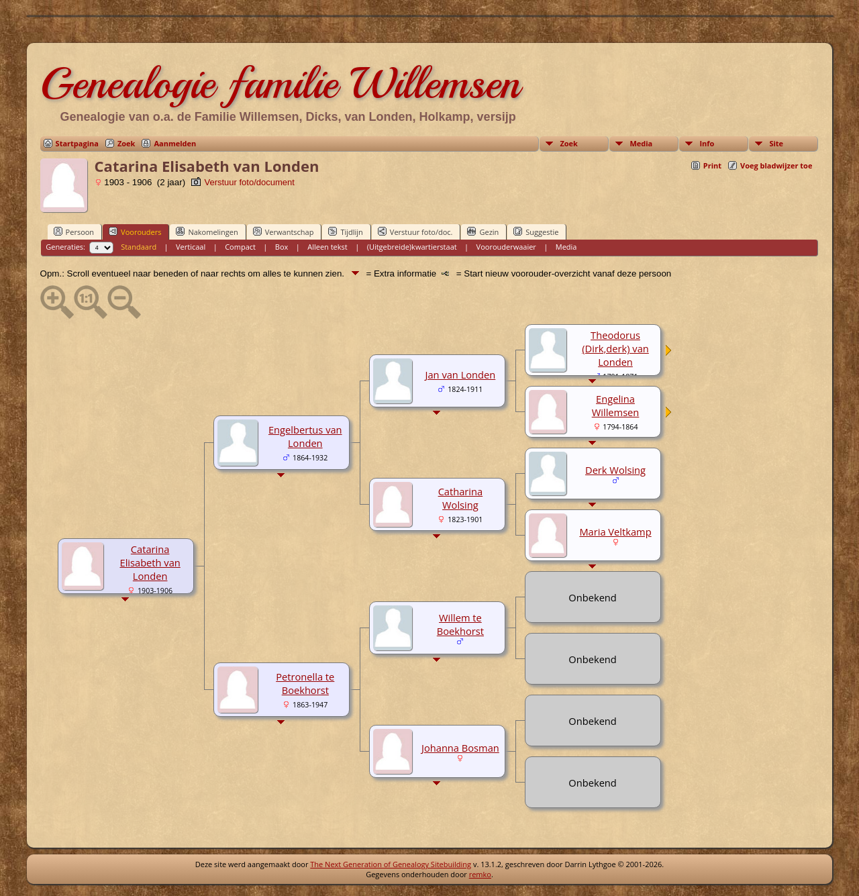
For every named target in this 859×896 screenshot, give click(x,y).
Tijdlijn (345, 231)
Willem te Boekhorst (460, 624)
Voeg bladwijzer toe (776, 165)
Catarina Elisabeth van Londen (149, 562)
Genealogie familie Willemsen (280, 83)
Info (706, 143)
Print (712, 165)
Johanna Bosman (460, 747)
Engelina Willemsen (616, 405)
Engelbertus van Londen (305, 436)
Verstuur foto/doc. (415, 231)
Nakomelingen (207, 231)
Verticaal (190, 247)
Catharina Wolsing (460, 498)
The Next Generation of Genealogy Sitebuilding (390, 864)
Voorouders (135, 231)
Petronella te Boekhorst (305, 683)
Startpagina (77, 143)
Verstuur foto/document (242, 182)
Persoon (74, 231)
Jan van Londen (460, 374)
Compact (240, 247)
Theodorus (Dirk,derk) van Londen (615, 348)
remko (480, 874)
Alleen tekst (327, 247)
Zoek (126, 143)
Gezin (483, 231)
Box (281, 247)
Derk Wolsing (615, 470)
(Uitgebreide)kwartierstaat (412, 247)
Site (776, 143)
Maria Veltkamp (615, 531)
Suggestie (535, 231)
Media (640, 143)
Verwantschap (283, 231)
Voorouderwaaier (506, 247)
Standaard (138, 247)
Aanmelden (175, 143)
